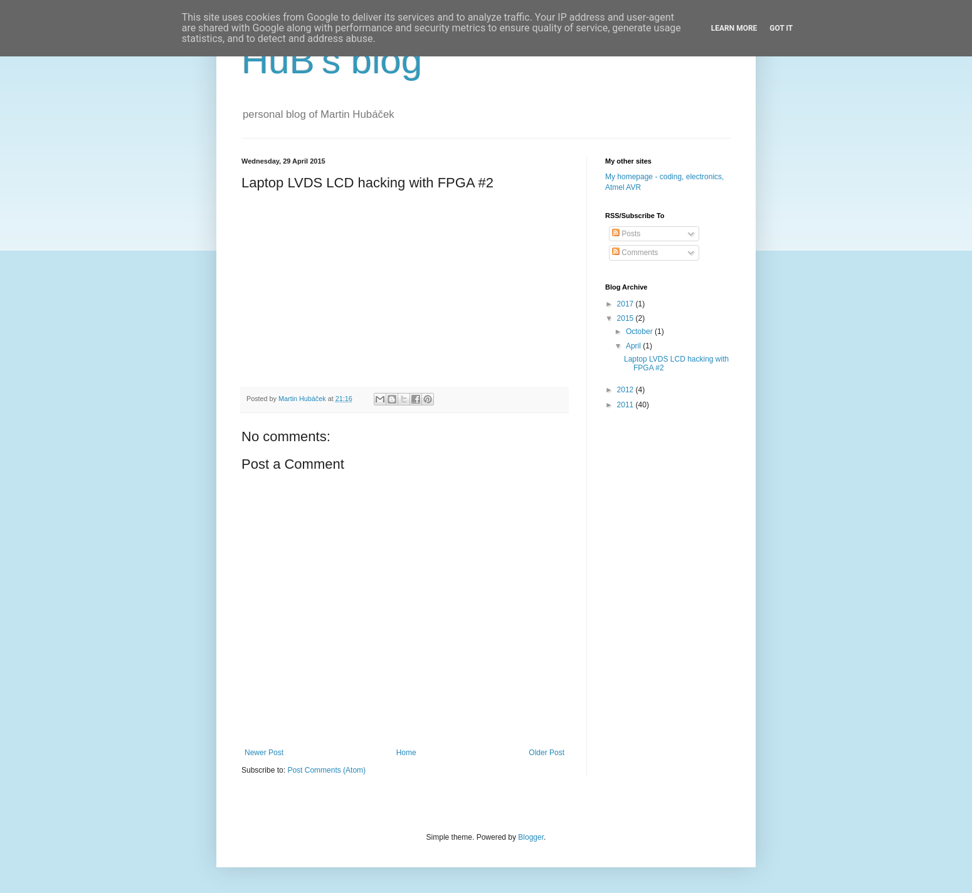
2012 (626, 389)
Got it (781, 28)
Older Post (546, 752)
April (634, 346)
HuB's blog (331, 60)
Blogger (531, 837)
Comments (635, 252)
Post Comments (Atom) (326, 770)
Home (406, 752)
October (640, 331)
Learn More (734, 28)
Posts (626, 233)
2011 (626, 404)
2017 (626, 304)
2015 (626, 318)
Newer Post (264, 752)
